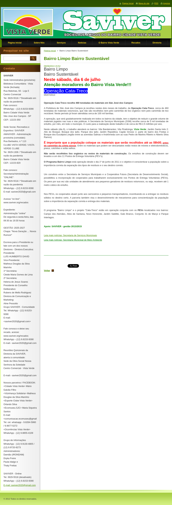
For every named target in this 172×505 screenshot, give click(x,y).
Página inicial (50, 51)
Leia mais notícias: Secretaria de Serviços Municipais (70, 235)
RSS (156, 3)
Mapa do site (143, 3)
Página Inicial (128, 3)
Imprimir (166, 3)
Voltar (47, 270)
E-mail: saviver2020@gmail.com (20, 485)
